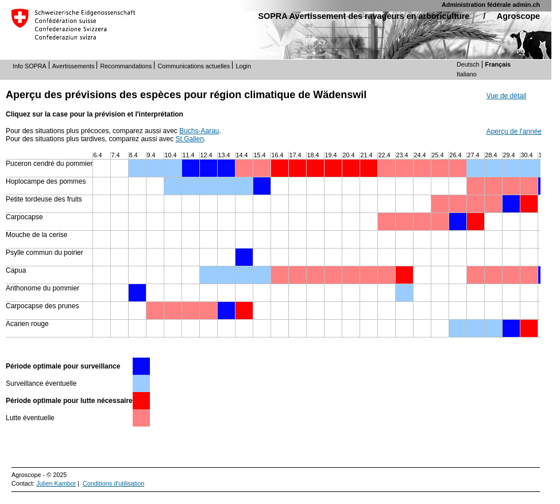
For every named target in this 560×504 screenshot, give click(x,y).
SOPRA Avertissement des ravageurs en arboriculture (363, 16)
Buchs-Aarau (199, 131)
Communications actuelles (193, 66)
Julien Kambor (56, 483)
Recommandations (126, 66)
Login (242, 66)
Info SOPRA (30, 66)
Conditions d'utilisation (113, 483)
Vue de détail (506, 96)
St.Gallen (189, 139)
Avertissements (73, 66)
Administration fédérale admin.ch (491, 4)
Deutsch (468, 64)
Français (498, 64)
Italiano (467, 74)
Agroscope (518, 16)
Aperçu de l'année (514, 131)
